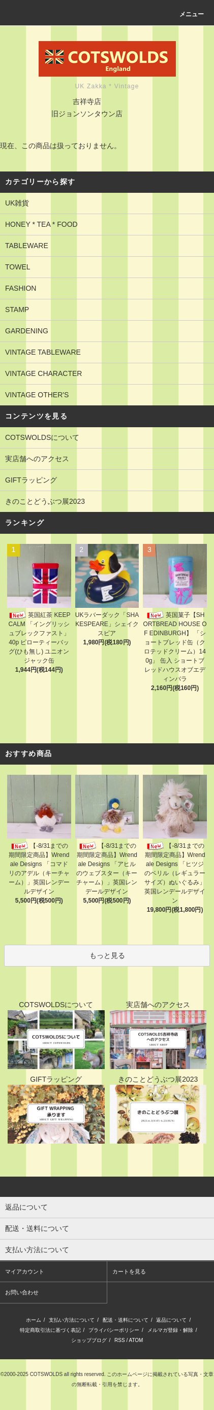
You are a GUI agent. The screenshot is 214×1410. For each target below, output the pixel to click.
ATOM (136, 1340)
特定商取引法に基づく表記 (50, 1330)
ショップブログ (89, 1340)
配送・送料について (125, 1320)
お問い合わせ (22, 1292)
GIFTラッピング (31, 480)
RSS (119, 1340)
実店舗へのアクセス (37, 459)
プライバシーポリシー (113, 1330)
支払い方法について (72, 1320)
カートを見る (129, 1271)
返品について (171, 1320)
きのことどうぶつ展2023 (45, 501)
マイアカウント (24, 1271)
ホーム (33, 1320)
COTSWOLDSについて (42, 437)
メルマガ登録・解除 (170, 1330)
